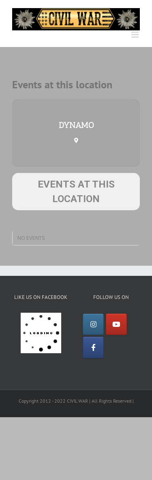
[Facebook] (93, 347)
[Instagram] (93, 324)
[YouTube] (116, 324)
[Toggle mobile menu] (135, 34)
